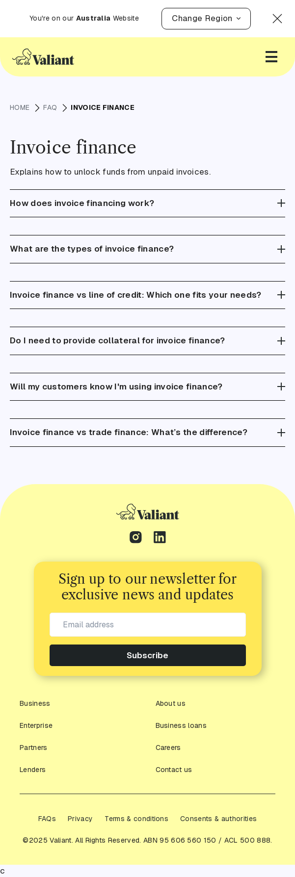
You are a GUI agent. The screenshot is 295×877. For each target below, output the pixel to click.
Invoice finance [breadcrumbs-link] (102, 107)
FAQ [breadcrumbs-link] (50, 107)
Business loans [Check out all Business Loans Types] (180, 726)
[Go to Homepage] (43, 56)
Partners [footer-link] (33, 748)
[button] (203, 18)
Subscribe (147, 655)
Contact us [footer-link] (173, 770)
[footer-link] (147, 512)
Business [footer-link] (35, 703)
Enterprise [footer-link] (36, 726)
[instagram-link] (136, 538)
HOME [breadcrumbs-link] (20, 107)
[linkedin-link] (160, 538)
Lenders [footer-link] (32, 770)
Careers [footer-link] (168, 748)
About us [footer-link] (170, 703)
